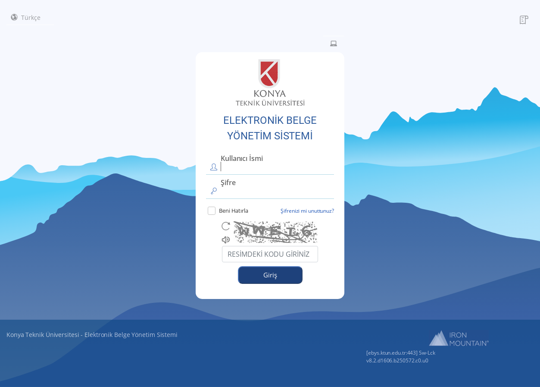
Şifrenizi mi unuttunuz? (307, 210)
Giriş (270, 275)
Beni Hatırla (228, 210)
